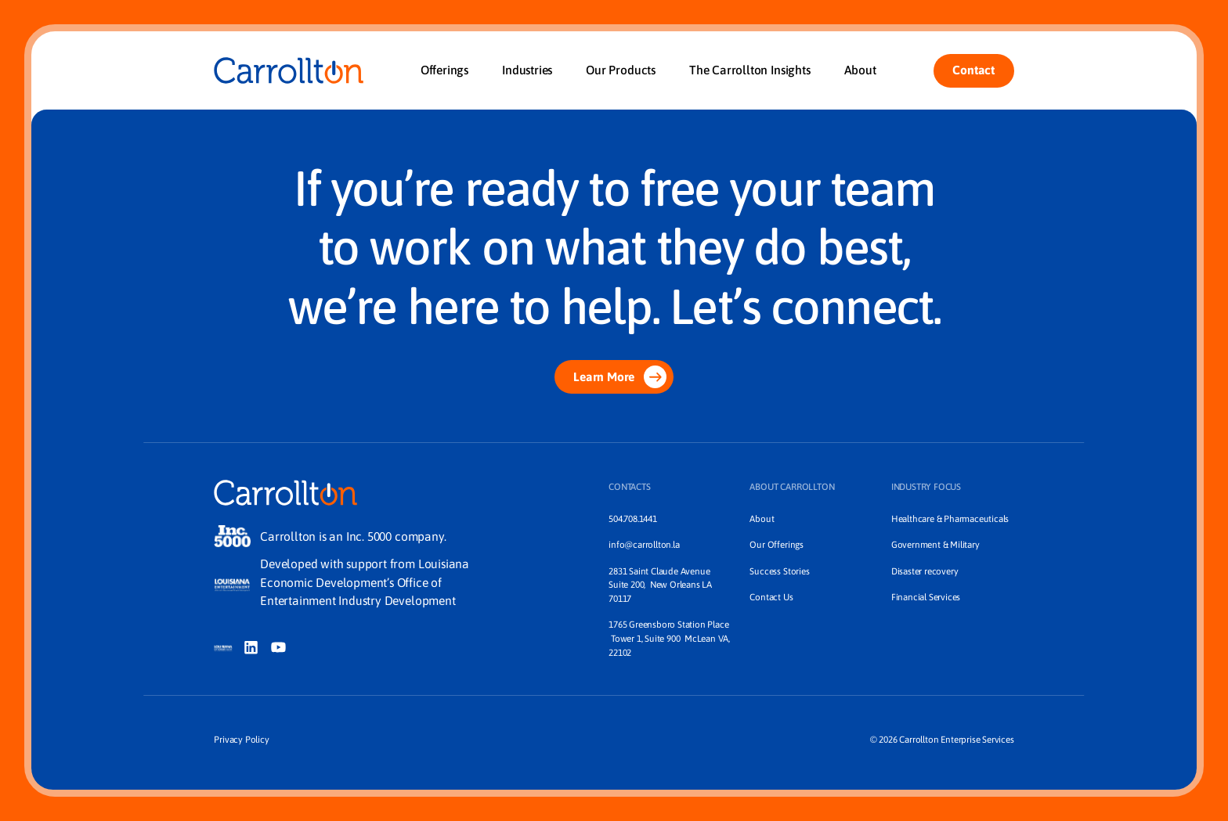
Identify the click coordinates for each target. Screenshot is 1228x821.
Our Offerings (776, 544)
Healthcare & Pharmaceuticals (950, 518)
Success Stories (779, 571)
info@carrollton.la (644, 544)
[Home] (288, 70)
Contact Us (771, 597)
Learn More (619, 376)
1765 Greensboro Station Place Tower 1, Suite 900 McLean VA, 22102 (669, 638)
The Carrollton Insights (750, 70)
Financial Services (925, 597)
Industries (527, 70)
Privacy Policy (241, 739)
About (860, 70)
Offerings (444, 70)
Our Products (621, 70)
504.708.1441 (633, 518)
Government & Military (935, 544)
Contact (973, 70)
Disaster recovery (925, 571)
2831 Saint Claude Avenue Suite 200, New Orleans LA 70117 (661, 584)
